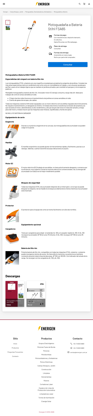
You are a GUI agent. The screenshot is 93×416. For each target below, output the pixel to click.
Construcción (46, 369)
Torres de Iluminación (46, 398)
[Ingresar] (89, 4)
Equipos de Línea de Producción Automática (46, 389)
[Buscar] (79, 4)
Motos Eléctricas (46, 362)
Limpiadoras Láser (46, 394)
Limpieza (46, 373)
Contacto (15, 356)
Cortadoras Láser (46, 384)
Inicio (15, 344)
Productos (15, 348)
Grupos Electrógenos (46, 343)
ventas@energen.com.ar (77, 352)
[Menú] (4, 4)
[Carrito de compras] (84, 4)
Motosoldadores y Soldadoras (46, 358)
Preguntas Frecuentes (15, 352)
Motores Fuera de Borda (46, 347)
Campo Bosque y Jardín (46, 366)
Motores (46, 351)
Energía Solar (46, 401)
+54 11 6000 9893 (77, 344)
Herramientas (46, 377)
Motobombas (46, 354)
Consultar (67, 64)
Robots (46, 380)
